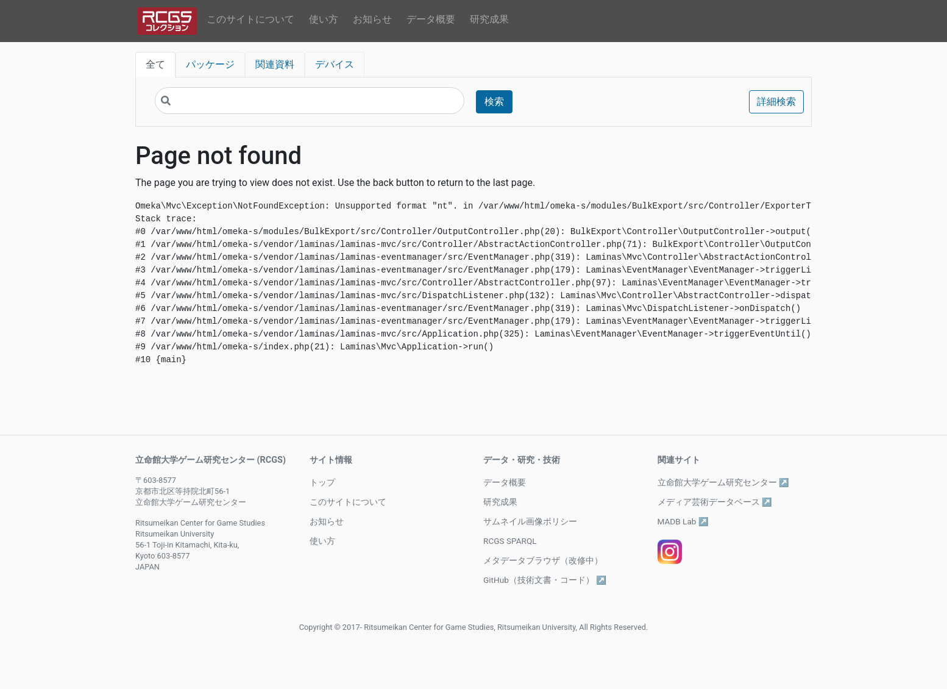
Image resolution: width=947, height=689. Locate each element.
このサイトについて (250, 19)
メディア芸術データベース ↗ (715, 502)
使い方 (323, 19)
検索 (494, 101)
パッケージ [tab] (210, 64)
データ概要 (430, 19)
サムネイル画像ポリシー (530, 521)
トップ (322, 482)
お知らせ (372, 19)
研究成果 (489, 19)
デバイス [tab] (334, 64)
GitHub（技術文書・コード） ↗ (544, 580)
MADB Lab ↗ (683, 521)
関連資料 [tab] (274, 64)
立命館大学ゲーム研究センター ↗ (723, 482)
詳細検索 (776, 101)
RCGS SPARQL (510, 541)
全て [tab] (155, 64)
